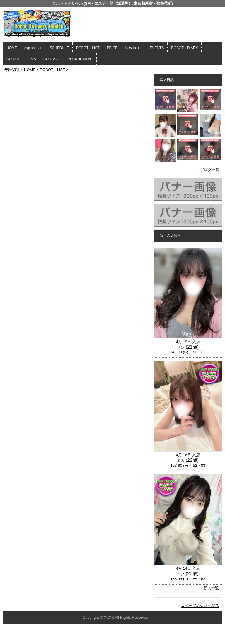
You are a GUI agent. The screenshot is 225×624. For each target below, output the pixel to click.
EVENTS (157, 48)
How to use (133, 48)
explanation (33, 48)
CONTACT (51, 59)
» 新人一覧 (209, 588)
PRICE (112, 48)
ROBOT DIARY (184, 48)
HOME (11, 48)
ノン (181, 347)
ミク (181, 574)
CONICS (13, 59)
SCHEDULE (59, 48)
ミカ (181, 460)
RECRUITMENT (80, 59)
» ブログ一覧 (208, 169)
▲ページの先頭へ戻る (200, 606)
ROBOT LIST (88, 48)
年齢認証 (12, 70)
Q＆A (32, 59)
